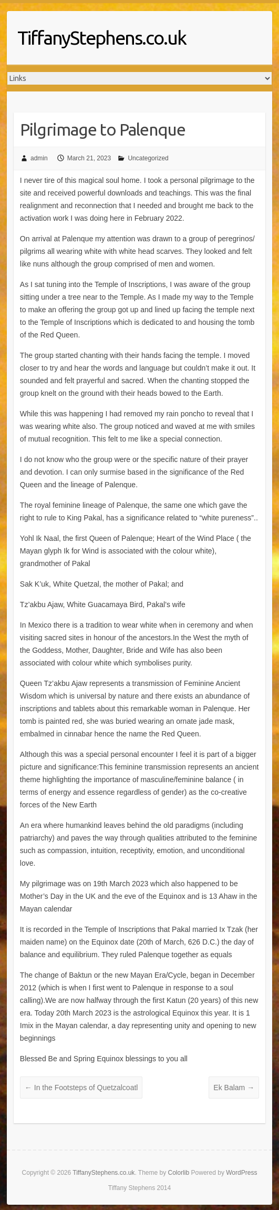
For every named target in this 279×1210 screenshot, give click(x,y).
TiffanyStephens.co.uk (101, 37)
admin (39, 158)
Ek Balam (233, 1087)
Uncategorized (148, 158)
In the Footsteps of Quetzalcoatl (81, 1087)
